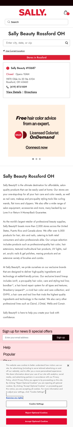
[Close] (68, 365)
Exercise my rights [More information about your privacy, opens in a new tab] (14, 397)
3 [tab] (39, 159)
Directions (30, 92)
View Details (13, 92)
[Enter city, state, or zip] (36, 43)
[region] (36, 394)
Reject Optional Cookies (36, 412)
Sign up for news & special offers (27, 331)
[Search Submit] (9, 21)
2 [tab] (36, 159)
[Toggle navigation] (2, 12)
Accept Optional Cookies (36, 421)
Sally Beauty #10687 (23, 68)
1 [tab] (33, 159)
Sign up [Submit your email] (61, 337)
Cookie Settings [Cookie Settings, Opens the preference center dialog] (36, 403)
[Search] (38, 22)
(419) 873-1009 (18, 87)
